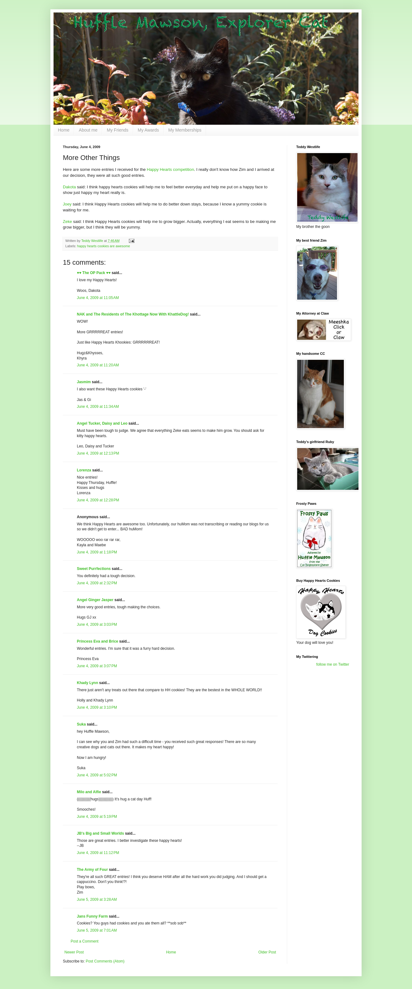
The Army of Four (92, 869)
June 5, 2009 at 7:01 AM (97, 930)
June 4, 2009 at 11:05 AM (98, 298)
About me (88, 130)
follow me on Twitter (332, 664)
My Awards (148, 130)
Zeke (67, 221)
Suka (81, 724)
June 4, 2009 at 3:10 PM (97, 707)
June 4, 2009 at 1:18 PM (97, 552)
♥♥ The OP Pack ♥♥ (93, 273)
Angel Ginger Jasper (95, 600)
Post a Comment (84, 941)
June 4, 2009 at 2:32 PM (97, 583)
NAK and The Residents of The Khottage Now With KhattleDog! (133, 314)
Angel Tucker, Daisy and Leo (102, 423)
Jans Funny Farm (92, 916)
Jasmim (84, 382)
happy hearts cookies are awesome (103, 246)
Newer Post (74, 952)
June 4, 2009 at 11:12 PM (98, 853)
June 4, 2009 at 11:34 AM (98, 406)
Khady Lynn (87, 683)
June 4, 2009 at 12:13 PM (98, 453)
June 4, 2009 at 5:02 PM (97, 775)
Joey (67, 204)
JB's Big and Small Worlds (100, 833)
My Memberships (185, 130)
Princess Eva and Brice (97, 641)
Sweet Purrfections (94, 569)
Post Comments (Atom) (105, 961)
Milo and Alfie (89, 792)
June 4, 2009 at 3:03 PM (97, 624)
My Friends (117, 130)
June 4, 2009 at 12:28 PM (98, 500)
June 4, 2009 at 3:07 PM (97, 666)
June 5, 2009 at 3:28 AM (97, 899)
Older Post (267, 952)
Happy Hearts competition (170, 169)
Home (63, 130)
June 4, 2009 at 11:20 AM (98, 365)
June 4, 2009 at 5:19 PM (97, 816)
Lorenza (84, 470)
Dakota (69, 187)
